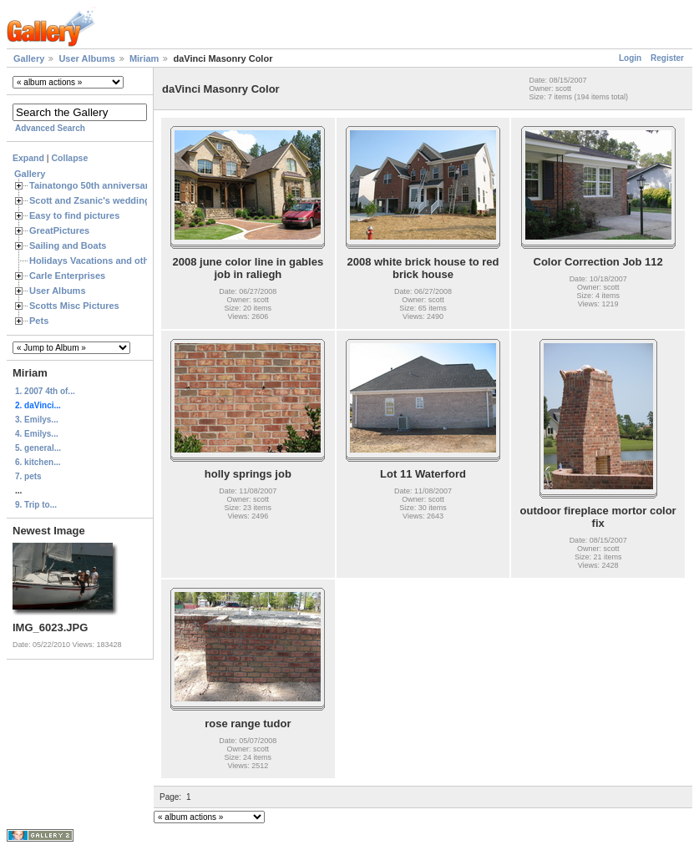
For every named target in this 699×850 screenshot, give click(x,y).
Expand (28, 158)
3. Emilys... (36, 419)
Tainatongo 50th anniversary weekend (112, 185)
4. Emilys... (36, 433)
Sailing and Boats (67, 245)
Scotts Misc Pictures (74, 306)
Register (667, 58)
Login (630, 58)
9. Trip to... (36, 504)
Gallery (28, 58)
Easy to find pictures (74, 215)
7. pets (28, 476)
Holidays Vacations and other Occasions (117, 261)
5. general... (38, 448)
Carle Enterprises (67, 276)
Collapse (70, 158)
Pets (38, 321)
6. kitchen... (37, 462)
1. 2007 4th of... (45, 391)
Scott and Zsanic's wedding (89, 200)
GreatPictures (59, 230)
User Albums (86, 58)
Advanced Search (50, 128)
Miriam (144, 58)
